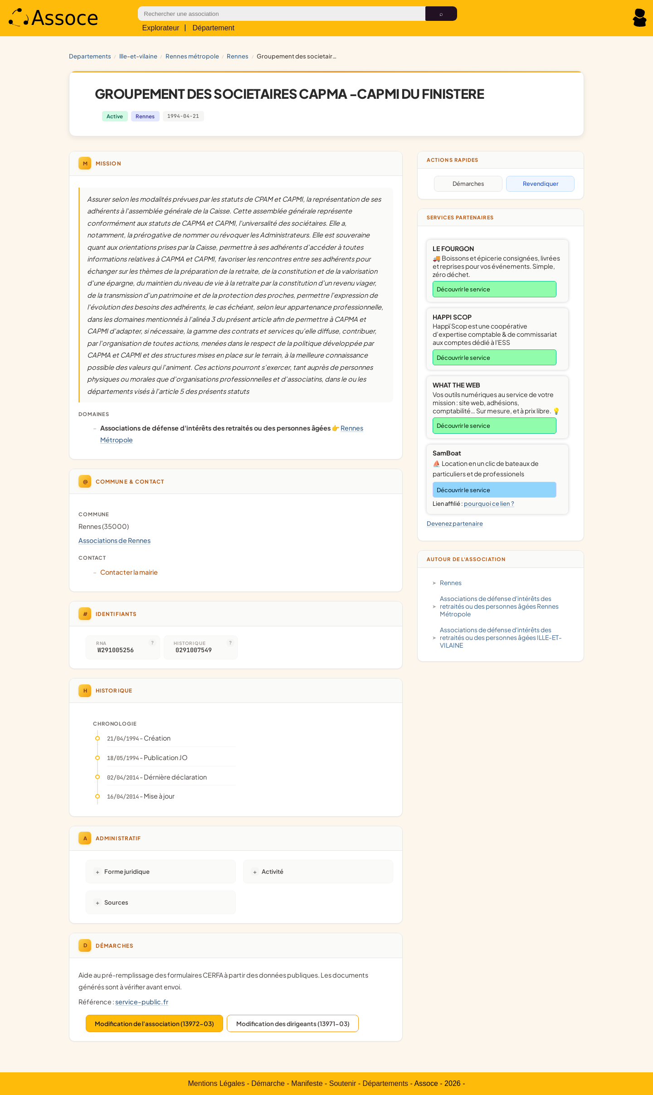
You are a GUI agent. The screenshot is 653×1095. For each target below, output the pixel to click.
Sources (116, 902)
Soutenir (342, 1083)
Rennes (238, 56)
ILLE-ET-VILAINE (138, 56)
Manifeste (306, 1083)
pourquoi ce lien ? (489, 503)
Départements (386, 1083)
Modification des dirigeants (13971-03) (293, 1023)
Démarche (268, 1083)
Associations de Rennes (114, 540)
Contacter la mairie (129, 572)
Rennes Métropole (192, 56)
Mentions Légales (216, 1083)
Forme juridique (127, 871)
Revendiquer (540, 183)
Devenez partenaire (455, 523)
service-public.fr (141, 1002)
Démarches (468, 183)
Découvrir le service (463, 289)
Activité (272, 871)
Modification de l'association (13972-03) (154, 1023)
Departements (90, 56)
